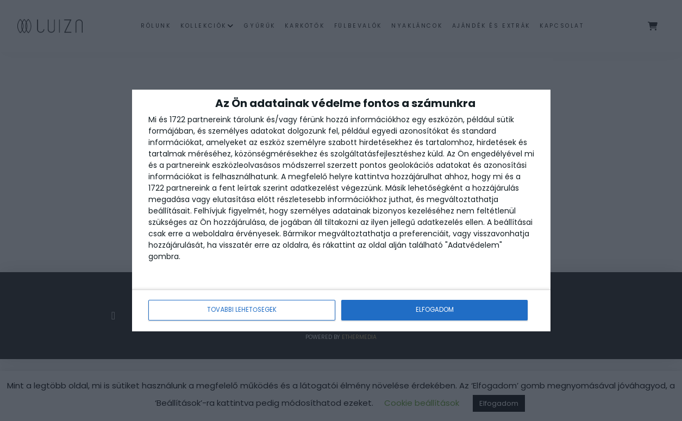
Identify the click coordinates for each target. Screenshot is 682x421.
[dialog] (341, 210)
